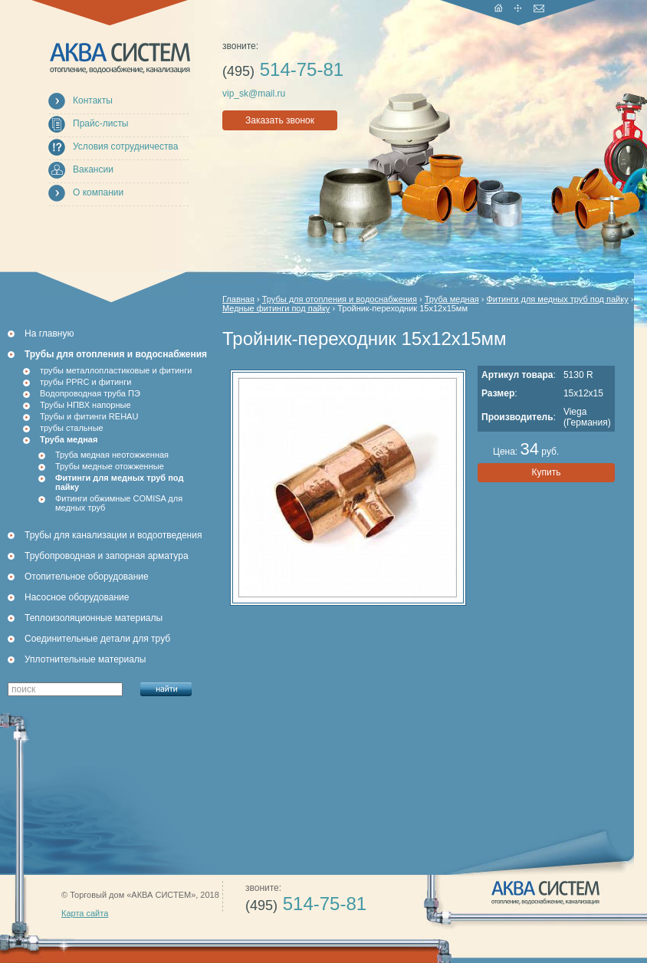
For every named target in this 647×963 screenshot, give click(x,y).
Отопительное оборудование (87, 576)
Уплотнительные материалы (85, 659)
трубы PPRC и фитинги (85, 381)
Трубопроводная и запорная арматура (107, 556)
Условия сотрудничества (125, 146)
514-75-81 (282, 69)
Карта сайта (84, 913)
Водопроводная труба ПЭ (90, 393)
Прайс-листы (101, 123)
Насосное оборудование (77, 597)
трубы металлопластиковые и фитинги (116, 370)
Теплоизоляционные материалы (94, 618)
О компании (98, 192)
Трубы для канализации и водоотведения (113, 535)
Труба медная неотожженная (112, 454)
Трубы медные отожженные (109, 466)
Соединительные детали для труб (97, 638)
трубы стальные (71, 427)
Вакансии (93, 169)
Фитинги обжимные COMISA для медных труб (118, 503)
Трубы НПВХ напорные (85, 404)
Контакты (93, 100)
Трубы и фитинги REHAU (89, 416)
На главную (49, 333)
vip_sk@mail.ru (253, 93)
